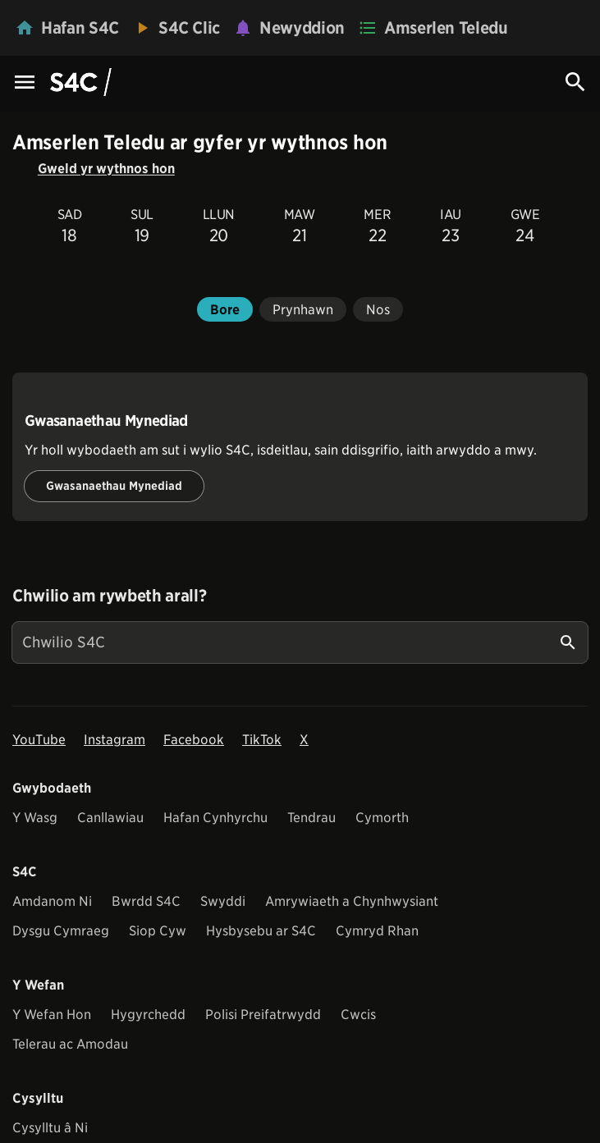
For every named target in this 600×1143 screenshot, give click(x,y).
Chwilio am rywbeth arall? (109, 596)
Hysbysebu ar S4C (261, 931)
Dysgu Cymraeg (60, 931)
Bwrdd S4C (146, 901)
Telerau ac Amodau (70, 1044)
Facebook (193, 740)
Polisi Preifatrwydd (263, 1014)
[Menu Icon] (24, 83)
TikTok (262, 740)
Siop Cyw (157, 931)
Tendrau (311, 817)
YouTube (39, 740)
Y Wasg (34, 817)
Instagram (114, 740)
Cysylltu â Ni (50, 1128)
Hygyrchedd (148, 1014)
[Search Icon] (575, 82)
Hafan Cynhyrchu (215, 817)
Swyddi (222, 901)
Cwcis (358, 1014)
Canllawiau (110, 817)
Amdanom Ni (52, 901)
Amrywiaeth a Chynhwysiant (351, 901)
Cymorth (382, 817)
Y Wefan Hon (51, 1014)
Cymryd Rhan (377, 931)
